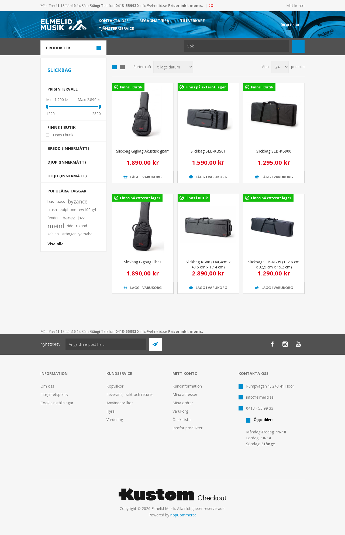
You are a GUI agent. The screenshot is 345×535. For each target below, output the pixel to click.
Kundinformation (187, 386)
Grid (114, 67)
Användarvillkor (119, 402)
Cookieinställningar (56, 402)
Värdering (114, 419)
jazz (81, 217)
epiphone (68, 209)
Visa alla (55, 243)
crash (52, 209)
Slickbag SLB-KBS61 (208, 151)
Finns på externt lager (205, 87)
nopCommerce (183, 514)
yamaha (85, 233)
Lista (122, 67)
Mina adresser (184, 394)
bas (50, 201)
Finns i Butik (131, 87)
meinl (55, 226)
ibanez (68, 218)
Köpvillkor (114, 386)
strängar (68, 233)
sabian (53, 233)
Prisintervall (62, 89)
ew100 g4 (87, 209)
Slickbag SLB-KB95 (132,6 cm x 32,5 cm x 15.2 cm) (273, 264)
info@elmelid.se (153, 5)
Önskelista (181, 419)
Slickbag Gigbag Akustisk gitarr (142, 151)
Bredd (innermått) (68, 148)
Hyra (110, 411)
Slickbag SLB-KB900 (273, 151)
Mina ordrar (182, 402)
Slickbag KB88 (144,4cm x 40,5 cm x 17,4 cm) (208, 264)
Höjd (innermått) (67, 175)
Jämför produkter (187, 427)
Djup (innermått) (66, 162)
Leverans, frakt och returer (129, 394)
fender (53, 217)
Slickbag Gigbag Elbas (142, 261)
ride (70, 225)
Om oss (47, 386)
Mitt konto (295, 5)
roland (81, 225)
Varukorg (180, 411)
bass (61, 201)
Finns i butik (61, 127)
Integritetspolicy (54, 394)
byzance (78, 201)
